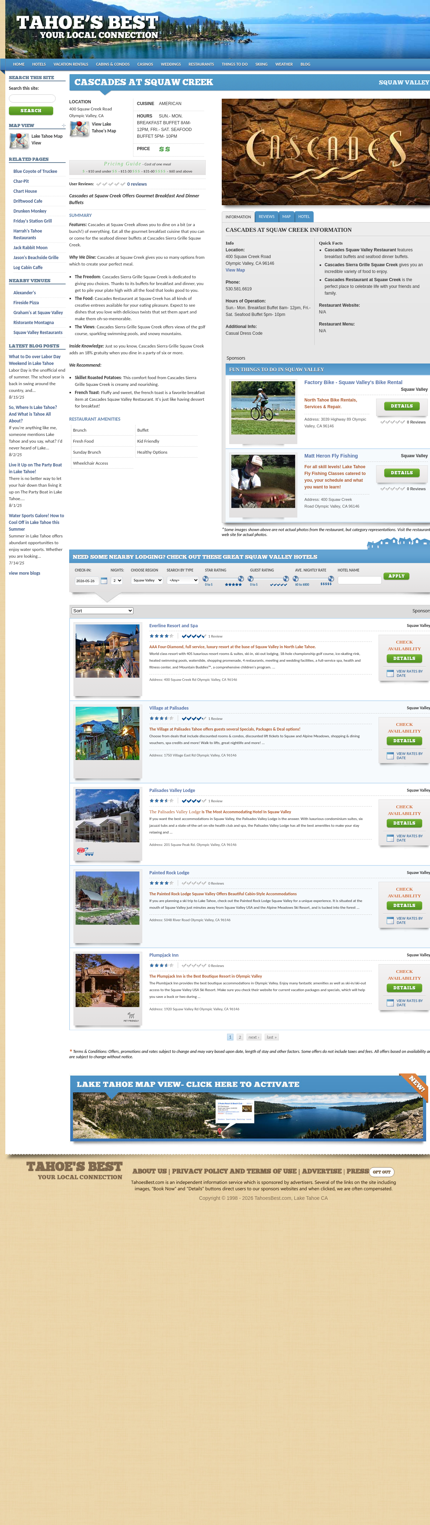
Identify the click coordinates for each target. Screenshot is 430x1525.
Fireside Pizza (26, 302)
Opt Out (382, 1173)
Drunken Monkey (29, 211)
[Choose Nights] (117, 580)
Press (358, 1172)
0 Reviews (416, 422)
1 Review (215, 636)
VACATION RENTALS (71, 64)
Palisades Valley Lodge (172, 790)
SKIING (261, 64)
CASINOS (145, 64)
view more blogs (24, 573)
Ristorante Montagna (33, 322)
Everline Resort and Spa (173, 626)
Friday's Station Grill (32, 221)
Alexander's (24, 292)
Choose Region (144, 570)
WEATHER (284, 64)
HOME (18, 64)
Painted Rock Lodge (169, 873)
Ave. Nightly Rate (310, 570)
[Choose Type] (183, 580)
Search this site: (24, 88)
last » (272, 1037)
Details (402, 406)
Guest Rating (262, 570)
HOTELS (39, 64)
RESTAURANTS (201, 64)
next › (254, 1037)
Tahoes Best (89, 32)
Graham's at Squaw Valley (38, 312)
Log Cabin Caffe (28, 267)
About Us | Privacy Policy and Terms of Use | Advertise (237, 1172)
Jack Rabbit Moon (30, 247)
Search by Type (180, 570)
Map (286, 216)
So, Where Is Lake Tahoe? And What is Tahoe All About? (33, 414)
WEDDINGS (171, 64)
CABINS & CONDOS (113, 64)
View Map (235, 270)
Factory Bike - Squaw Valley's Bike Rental (353, 382)
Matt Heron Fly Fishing (331, 456)
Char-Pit (21, 181)
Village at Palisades (169, 708)
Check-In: (83, 570)
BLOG (305, 64)
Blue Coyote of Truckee (35, 171)
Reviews (266, 216)
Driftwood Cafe (27, 201)
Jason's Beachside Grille (36, 257)
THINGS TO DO (235, 64)
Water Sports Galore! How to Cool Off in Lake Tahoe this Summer (36, 522)
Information (238, 216)
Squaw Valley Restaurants (37, 332)
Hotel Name (348, 570)
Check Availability (404, 645)
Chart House (25, 191)
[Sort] (102, 610)
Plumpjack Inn (163, 955)
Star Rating (215, 570)
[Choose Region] (147, 580)
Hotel (304, 216)
